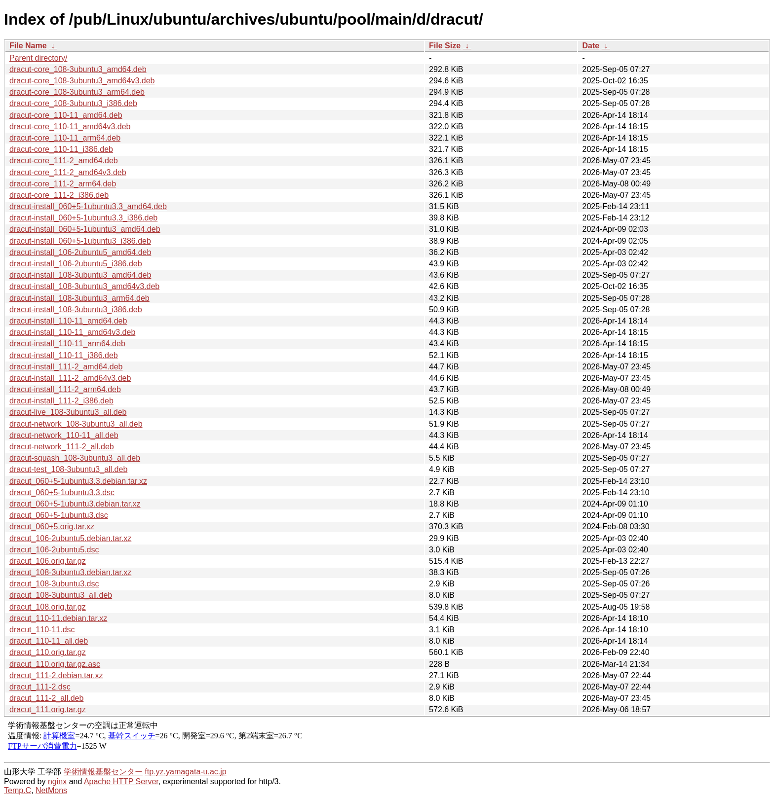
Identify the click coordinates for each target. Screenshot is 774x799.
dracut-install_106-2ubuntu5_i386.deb (75, 263)
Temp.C (17, 790)
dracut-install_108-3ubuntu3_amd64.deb (80, 275)
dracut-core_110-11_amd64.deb (65, 115)
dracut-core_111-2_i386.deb (59, 195)
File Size (445, 45)
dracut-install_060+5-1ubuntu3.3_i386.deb (83, 218)
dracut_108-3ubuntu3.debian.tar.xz (70, 572)
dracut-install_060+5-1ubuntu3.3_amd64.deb (88, 206)
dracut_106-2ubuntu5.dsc (54, 549)
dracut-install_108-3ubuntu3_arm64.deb (79, 298)
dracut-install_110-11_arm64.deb (67, 343)
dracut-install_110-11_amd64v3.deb (72, 332)
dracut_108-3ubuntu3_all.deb (60, 595)
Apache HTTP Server (121, 781)
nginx (57, 781)
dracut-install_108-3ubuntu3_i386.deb (75, 309)
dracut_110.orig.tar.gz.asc (54, 664)
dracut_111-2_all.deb (46, 698)
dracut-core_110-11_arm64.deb (64, 138)
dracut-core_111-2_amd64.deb (63, 160)
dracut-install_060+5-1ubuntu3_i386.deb (80, 241)
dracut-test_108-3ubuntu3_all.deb (68, 469)
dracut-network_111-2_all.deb (61, 446)
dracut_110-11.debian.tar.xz (58, 618)
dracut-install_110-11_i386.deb (63, 355)
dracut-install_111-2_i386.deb (61, 401)
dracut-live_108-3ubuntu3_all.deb (68, 412)
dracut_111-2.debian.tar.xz (56, 675)
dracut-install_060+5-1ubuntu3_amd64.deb (84, 229)
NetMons (51, 790)
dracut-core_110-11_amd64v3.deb (70, 126)
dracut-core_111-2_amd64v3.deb (67, 172)
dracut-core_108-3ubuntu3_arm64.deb (77, 92)
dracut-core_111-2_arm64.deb (62, 184)
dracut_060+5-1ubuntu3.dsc (58, 515)
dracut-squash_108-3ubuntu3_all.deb (74, 458)
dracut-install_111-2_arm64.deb (65, 389)
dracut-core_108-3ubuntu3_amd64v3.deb (82, 80)
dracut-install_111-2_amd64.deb (65, 367)
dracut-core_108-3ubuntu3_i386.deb (73, 103)
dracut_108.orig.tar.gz (47, 607)
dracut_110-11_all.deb (48, 641)
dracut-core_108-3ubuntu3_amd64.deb (78, 69)
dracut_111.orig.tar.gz (47, 709)
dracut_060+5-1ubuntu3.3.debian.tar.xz (78, 481)
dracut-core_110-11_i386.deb (61, 149)
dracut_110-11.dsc (42, 629)
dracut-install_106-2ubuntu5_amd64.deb (80, 252)
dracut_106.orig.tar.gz (47, 561)
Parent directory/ (38, 58)
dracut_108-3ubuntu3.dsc (54, 584)
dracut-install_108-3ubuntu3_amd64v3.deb (84, 286)
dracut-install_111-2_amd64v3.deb (70, 378)
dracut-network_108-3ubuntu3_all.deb (76, 424)
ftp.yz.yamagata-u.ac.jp (185, 771)
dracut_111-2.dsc (40, 687)
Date (590, 45)
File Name (28, 45)
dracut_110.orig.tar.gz (47, 652)
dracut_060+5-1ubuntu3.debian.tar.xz (75, 504)
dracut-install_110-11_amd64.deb (68, 321)
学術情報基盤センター (103, 771)
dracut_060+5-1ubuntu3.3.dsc (62, 492)
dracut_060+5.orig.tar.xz (51, 526)
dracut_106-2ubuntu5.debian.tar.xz (70, 538)
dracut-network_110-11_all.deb (63, 435)
